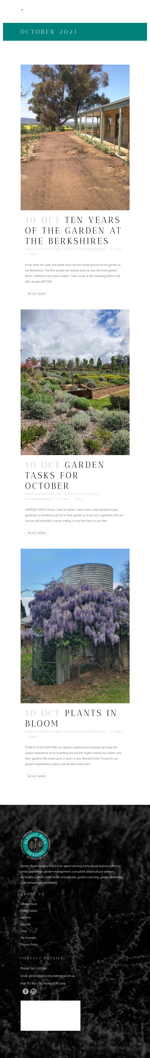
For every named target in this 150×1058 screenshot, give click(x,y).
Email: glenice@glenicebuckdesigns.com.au (48, 976)
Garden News (62, 249)
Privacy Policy (29, 944)
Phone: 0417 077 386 (34, 968)
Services (26, 917)
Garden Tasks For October (65, 475)
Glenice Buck (29, 904)
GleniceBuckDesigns (91, 249)
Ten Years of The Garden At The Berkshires (73, 230)
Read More (37, 293)
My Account (28, 938)
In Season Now (83, 494)
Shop (24, 931)
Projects (26, 924)
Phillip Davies (29, 911)
